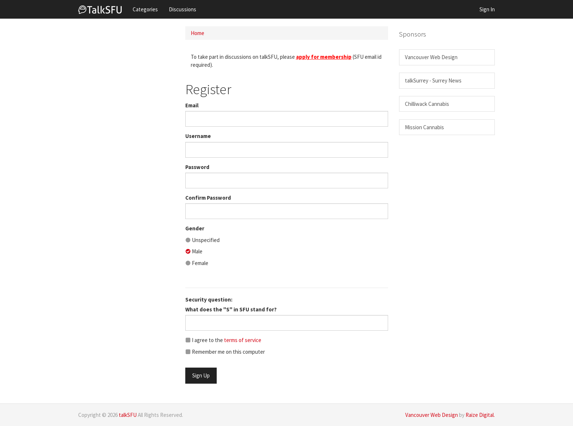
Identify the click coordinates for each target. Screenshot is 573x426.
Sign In (487, 9)
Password (197, 167)
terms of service (242, 340)
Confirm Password (208, 197)
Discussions (182, 9)
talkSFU (128, 414)
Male (193, 251)
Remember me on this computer (225, 351)
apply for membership (324, 56)
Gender (194, 228)
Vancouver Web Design (431, 57)
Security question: (208, 299)
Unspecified (202, 240)
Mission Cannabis (424, 127)
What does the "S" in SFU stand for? (231, 309)
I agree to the (223, 340)
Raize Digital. (480, 414)
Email (191, 105)
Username (198, 136)
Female (196, 263)
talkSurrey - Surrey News (433, 80)
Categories (145, 9)
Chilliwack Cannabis (427, 103)
